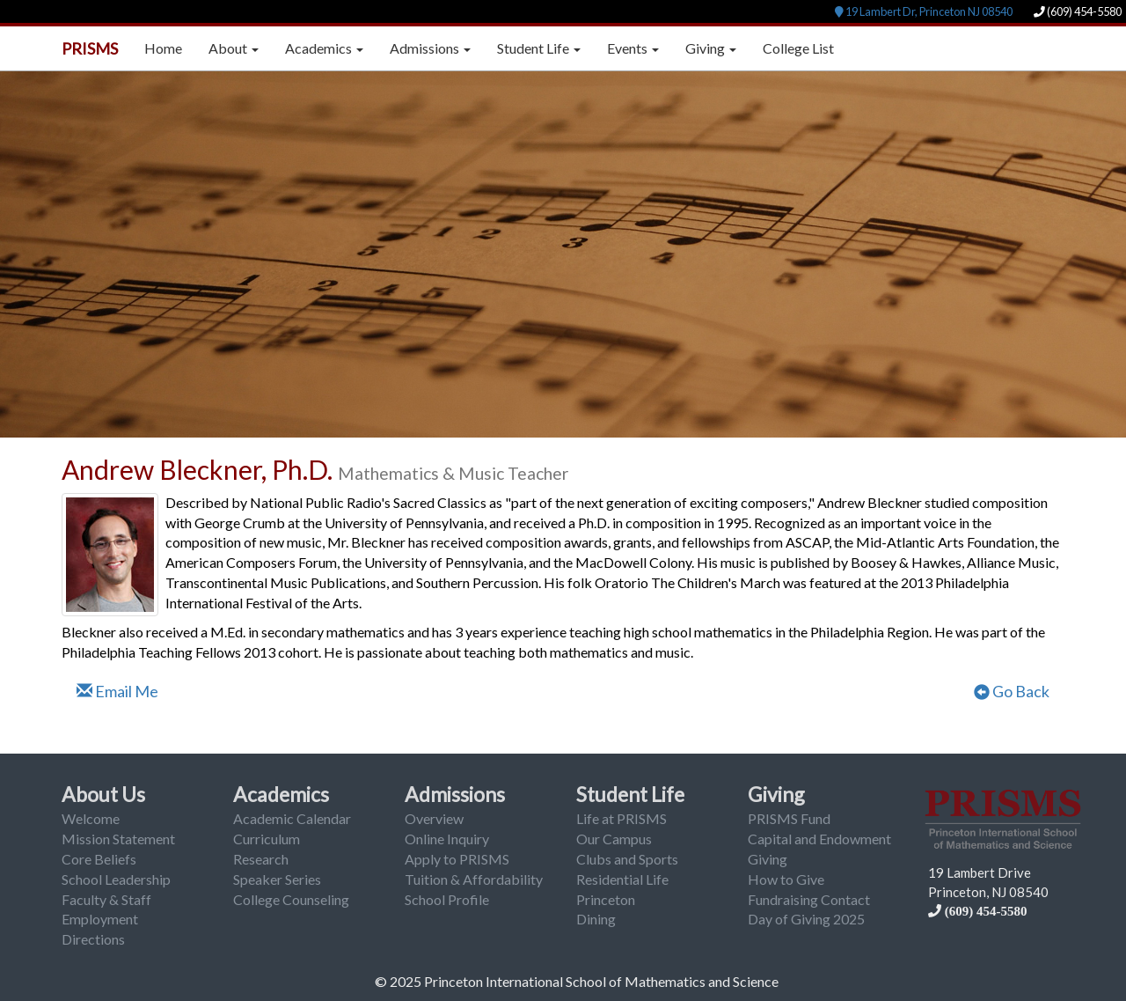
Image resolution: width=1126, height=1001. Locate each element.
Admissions (455, 794)
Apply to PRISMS (457, 858)
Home (163, 48)
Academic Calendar (292, 818)
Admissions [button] (430, 48)
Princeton (605, 899)
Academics (281, 794)
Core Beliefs (99, 858)
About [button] (233, 48)
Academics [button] (324, 48)
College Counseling (291, 899)
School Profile (447, 899)
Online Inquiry (447, 838)
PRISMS (90, 48)
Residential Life (622, 879)
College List (798, 48)
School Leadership (116, 879)
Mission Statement (118, 838)
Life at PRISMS (621, 818)
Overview (434, 818)
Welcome (91, 818)
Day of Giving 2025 (806, 918)
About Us (103, 794)
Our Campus (614, 838)
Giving (776, 794)
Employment (100, 918)
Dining (596, 918)
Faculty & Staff (106, 899)
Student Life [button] (539, 48)
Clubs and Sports (627, 858)
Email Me (117, 691)
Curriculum (266, 838)
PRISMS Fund (789, 818)
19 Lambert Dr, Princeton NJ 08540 (924, 11)
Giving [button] (710, 48)
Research (261, 858)
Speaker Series (277, 879)
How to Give (786, 879)
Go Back (1011, 691)
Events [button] (633, 48)
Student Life (630, 794)
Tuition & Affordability (474, 879)
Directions (93, 939)
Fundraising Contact (809, 899)
